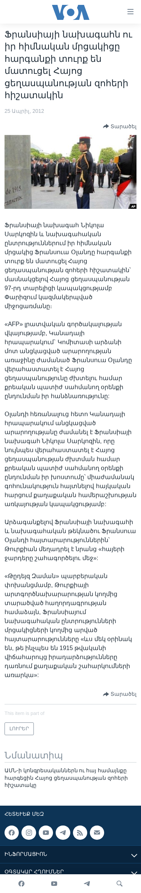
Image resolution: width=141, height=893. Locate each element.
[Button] (119, 126)
